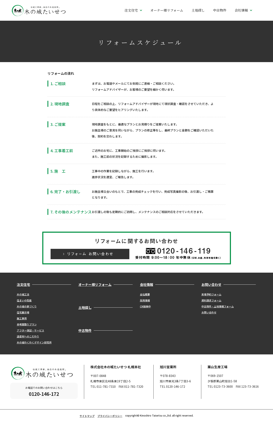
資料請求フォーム (211, 300)
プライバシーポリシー (109, 416)
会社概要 (145, 294)
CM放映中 (145, 306)
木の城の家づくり (27, 306)
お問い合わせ (208, 312)
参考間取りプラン (27, 324)
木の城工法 (23, 294)
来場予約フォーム (211, 294)
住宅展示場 (23, 312)
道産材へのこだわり (28, 336)
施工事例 (22, 318)
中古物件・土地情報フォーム (217, 306)
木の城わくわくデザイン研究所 (34, 342)
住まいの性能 (24, 300)
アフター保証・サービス (30, 330)
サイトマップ (87, 416)
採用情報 (145, 300)
